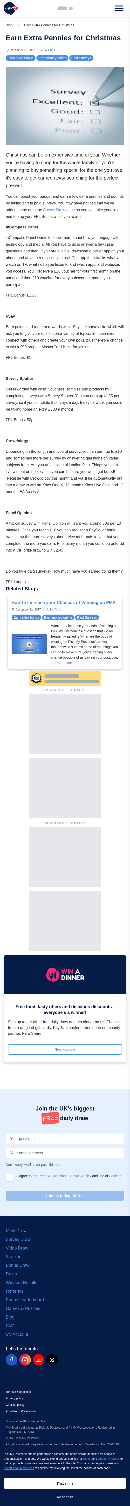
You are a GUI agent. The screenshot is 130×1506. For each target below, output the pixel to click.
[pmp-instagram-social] (25, 1360)
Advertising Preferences (21, 1411)
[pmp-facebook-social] (11, 1360)
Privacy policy (14, 1398)
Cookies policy (15, 1405)
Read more (63, 663)
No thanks (65, 1497)
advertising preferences (19, 1468)
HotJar (87, 1458)
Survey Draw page (59, 210)
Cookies (115, 1176)
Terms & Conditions (53, 1176)
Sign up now (65, 1049)
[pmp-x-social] (52, 1360)
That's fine (65, 1483)
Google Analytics (108, 1458)
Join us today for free (65, 1196)
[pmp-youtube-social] (38, 1360)
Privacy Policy (81, 1176)
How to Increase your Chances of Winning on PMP (64, 602)
